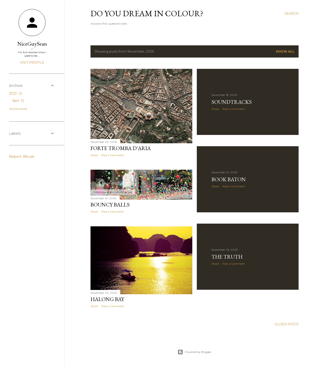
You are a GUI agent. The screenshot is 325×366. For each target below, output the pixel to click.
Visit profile (32, 62)
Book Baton (228, 179)
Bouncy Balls (110, 204)
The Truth (227, 256)
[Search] (292, 13)
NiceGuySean (32, 43)
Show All (285, 51)
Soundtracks (231, 101)
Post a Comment (112, 155)
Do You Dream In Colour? (147, 13)
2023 (15, 93)
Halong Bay (107, 299)
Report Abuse (21, 156)
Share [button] (94, 155)
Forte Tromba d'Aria (121, 148)
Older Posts (286, 324)
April (18, 101)
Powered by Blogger (194, 352)
